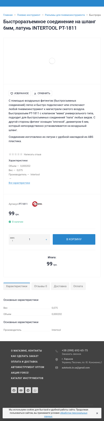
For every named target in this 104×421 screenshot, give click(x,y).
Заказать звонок (71, 354)
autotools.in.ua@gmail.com (76, 367)
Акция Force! (20, 372)
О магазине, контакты (26, 350)
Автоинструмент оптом (27, 367)
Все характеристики (19, 183)
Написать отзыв (32, 154)
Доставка (60, 286)
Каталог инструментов (27, 378)
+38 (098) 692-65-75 (75, 350)
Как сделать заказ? (25, 356)
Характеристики (16, 286)
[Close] (96, 413)
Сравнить (42, 93)
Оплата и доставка (24, 361)
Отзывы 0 (40, 286)
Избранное (19, 93)
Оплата (78, 286)
